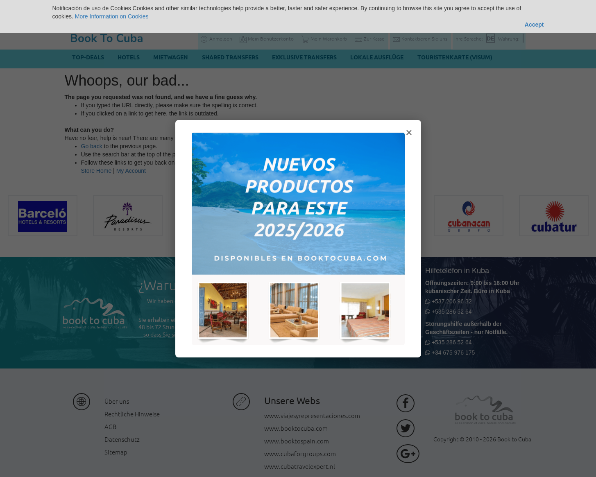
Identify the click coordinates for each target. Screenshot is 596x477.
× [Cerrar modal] (409, 132)
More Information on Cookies (112, 16)
